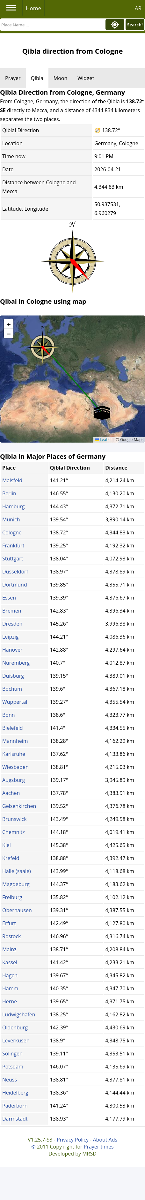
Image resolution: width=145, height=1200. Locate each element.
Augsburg (13, 779)
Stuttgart (12, 558)
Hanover (12, 649)
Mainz (9, 949)
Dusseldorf (15, 571)
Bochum (12, 688)
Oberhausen (17, 910)
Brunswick (14, 819)
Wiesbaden (15, 766)
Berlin (9, 493)
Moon (60, 78)
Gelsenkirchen (19, 806)
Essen (9, 597)
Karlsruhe (13, 753)
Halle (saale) (16, 871)
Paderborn (15, 1105)
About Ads (105, 1139)
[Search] (52, 24)
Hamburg (13, 506)
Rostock (11, 936)
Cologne (12, 532)
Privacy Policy (73, 1139)
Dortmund (14, 584)
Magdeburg (16, 884)
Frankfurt (13, 545)
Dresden (12, 623)
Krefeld (10, 858)
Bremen (11, 610)
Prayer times (99, 1146)
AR (138, 8)
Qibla (37, 78)
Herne (9, 1001)
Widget (85, 78)
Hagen (10, 975)
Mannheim (15, 740)
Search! (135, 25)
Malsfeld (12, 480)
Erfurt (9, 923)
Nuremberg (16, 662)
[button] (43, 345)
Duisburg (13, 675)
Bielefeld (12, 727)
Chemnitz (13, 832)
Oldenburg (15, 1027)
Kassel (9, 962)
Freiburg (12, 897)
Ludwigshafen (18, 1014)
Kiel (6, 845)
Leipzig (10, 636)
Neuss (9, 1079)
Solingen (12, 1053)
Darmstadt (15, 1118)
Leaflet (103, 439)
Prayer (13, 78)
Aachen (11, 793)
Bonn (8, 714)
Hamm (10, 988)
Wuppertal (14, 701)
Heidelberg (15, 1092)
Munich (11, 519)
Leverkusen (16, 1040)
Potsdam (12, 1066)
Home (33, 8)
